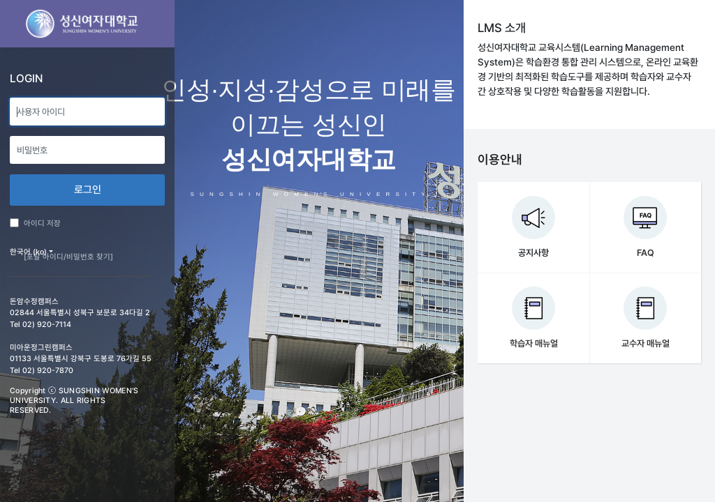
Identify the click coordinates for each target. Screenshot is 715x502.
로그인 (87, 189)
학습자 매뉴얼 (534, 343)
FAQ (645, 253)
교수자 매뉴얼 (645, 343)
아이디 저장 (35, 223)
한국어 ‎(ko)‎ (28, 252)
